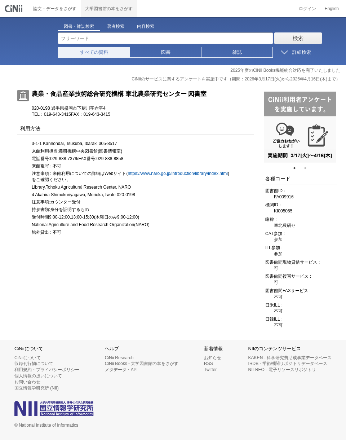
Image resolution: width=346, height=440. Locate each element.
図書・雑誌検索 (79, 26)
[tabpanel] (300, 127)
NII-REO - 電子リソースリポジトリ (282, 369)
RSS (208, 363)
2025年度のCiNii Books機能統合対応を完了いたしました (285, 70)
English (332, 8)
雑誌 (237, 52)
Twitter (210, 369)
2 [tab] (308, 168)
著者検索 (115, 26)
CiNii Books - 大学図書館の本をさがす (142, 363)
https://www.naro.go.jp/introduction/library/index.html (177, 173)
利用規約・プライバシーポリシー (46, 369)
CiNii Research (119, 357)
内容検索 (145, 26)
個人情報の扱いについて (38, 375)
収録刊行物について (33, 363)
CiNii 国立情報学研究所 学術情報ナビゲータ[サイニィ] (14, 8)
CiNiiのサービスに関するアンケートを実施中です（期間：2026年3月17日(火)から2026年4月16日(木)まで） (236, 79)
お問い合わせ (27, 381)
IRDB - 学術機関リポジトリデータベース (287, 363)
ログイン (307, 8)
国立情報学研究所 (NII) (36, 388)
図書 (165, 52)
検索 (298, 38)
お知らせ (212, 357)
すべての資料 (94, 52)
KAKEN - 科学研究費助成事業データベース (290, 357)
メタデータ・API (121, 369)
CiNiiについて (27, 357)
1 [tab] (297, 168)
